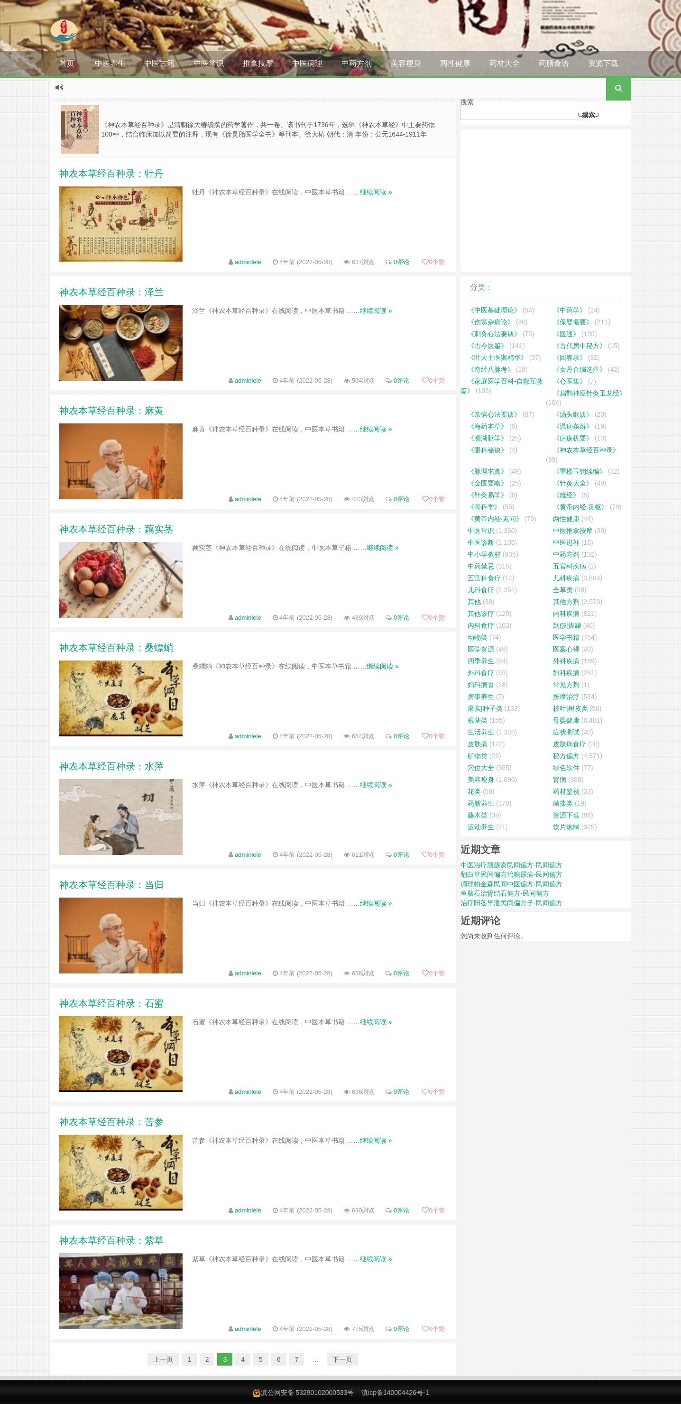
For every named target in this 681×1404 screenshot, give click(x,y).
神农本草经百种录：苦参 (111, 1122)
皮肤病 (478, 744)
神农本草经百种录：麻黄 (111, 410)
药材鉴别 (566, 791)
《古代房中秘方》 (579, 345)
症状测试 (566, 732)
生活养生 (481, 732)
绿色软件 (566, 767)
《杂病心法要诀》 (494, 414)
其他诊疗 (481, 613)
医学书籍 (566, 637)
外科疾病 (566, 661)
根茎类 (478, 720)
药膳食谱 (554, 63)
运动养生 (481, 827)
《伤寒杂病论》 (491, 322)
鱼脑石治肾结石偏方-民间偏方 (504, 893)
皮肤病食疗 (569, 744)
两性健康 (455, 63)
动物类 (478, 637)
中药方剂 (356, 63)
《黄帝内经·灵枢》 (580, 507)
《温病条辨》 (573, 426)
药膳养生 (481, 803)
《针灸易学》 (487, 495)
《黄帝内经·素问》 (495, 519)
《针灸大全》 (573, 483)
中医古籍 (159, 63)
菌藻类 (563, 803)
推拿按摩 (258, 63)
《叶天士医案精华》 (497, 357)
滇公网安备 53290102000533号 (307, 1392)
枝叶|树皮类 (570, 708)
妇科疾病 (566, 673)
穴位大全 (481, 767)
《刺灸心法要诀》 (494, 334)
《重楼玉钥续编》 (579, 471)
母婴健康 (566, 720)
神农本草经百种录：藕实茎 (116, 529)
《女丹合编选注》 (579, 369)
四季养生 (481, 661)
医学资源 (481, 649)
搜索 (467, 101)
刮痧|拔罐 (567, 625)
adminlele (248, 262)
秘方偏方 (566, 756)
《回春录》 (569, 357)
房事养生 (481, 696)
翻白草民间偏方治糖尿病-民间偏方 (511, 874)
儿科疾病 (566, 578)
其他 (474, 602)
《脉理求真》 (487, 471)
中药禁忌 (481, 566)
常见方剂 (566, 684)
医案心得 (566, 649)
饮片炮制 (566, 827)
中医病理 (307, 63)
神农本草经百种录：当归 (111, 885)
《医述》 (566, 334)
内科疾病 (566, 613)
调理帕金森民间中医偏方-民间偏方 (511, 884)
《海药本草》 (487, 426)
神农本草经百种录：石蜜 (111, 1003)
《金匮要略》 (487, 483)
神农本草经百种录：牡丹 (111, 173)
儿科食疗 (481, 590)
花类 (474, 791)
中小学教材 (484, 554)
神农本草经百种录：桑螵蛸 (116, 647)
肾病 (559, 779)
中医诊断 (481, 542)
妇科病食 (481, 684)
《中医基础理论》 (494, 310)
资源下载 (603, 63)
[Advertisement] (545, 200)
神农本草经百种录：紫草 (111, 1240)
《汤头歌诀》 (573, 414)
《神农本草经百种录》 (586, 450)
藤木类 (478, 815)
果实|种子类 (485, 708)
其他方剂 (566, 602)
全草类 (563, 590)
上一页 (163, 1359)
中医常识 (208, 63)
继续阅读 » (376, 192)
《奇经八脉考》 (491, 369)
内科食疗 (481, 625)
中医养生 (110, 63)
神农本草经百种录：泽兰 (111, 292)
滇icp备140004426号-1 (395, 1392)
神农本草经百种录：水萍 (111, 766)
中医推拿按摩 (573, 530)
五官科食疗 (484, 578)
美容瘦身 (406, 63)
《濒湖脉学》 (487, 438)
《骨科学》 (484, 507)
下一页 (342, 1359)
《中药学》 (569, 310)
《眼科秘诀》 (487, 450)
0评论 (401, 262)
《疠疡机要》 (573, 438)
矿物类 (478, 756)
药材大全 (504, 63)
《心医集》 (569, 381)
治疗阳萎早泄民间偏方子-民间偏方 (511, 903)
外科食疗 (481, 673)
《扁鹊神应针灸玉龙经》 (589, 393)
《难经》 (566, 495)
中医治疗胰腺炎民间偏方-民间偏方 (511, 865)
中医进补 (566, 542)
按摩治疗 (566, 696)
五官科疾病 (569, 566)
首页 (66, 63)
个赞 (433, 262)
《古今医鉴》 (487, 345)
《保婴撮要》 (573, 322)
